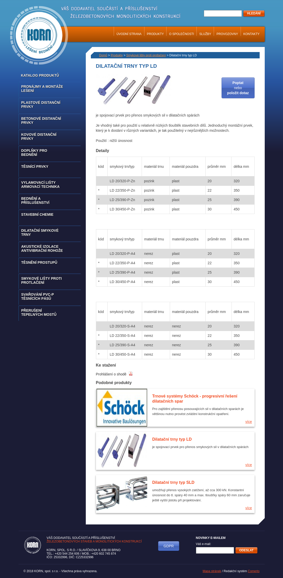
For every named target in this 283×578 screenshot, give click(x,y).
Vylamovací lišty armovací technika (40, 184)
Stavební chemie (37, 214)
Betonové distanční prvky (41, 121)
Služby (205, 34)
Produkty (155, 34)
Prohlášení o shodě (114, 374)
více (248, 422)
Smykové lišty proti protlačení (41, 280)
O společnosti (181, 34)
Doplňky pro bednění (34, 152)
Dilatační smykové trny (40, 232)
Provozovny (227, 34)
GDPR (168, 546)
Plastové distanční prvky (40, 105)
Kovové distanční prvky (39, 137)
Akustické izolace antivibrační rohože (42, 248)
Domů (103, 55)
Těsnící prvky (34, 166)
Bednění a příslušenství (35, 200)
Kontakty (251, 34)
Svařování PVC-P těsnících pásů (37, 296)
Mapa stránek (212, 571)
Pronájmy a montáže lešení (42, 89)
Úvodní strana (129, 34)
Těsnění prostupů (39, 262)
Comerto (253, 571)
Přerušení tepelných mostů (39, 312)
